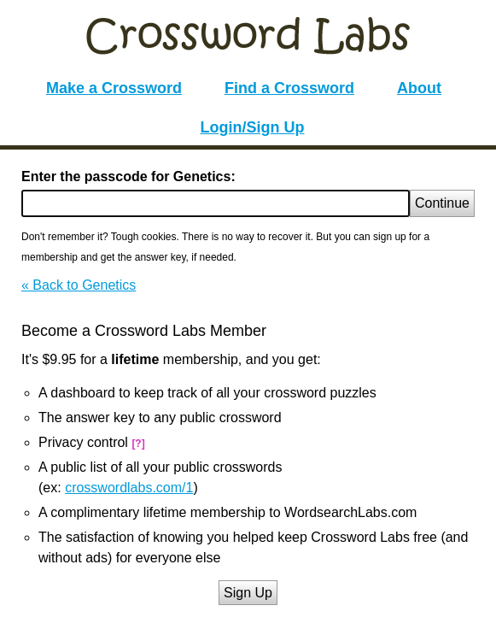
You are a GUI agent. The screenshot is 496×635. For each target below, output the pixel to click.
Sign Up (248, 592)
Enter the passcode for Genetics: (128, 176)
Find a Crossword (289, 88)
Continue (442, 203)
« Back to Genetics (78, 285)
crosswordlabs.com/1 (129, 487)
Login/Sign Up (253, 127)
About (419, 88)
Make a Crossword (114, 88)
